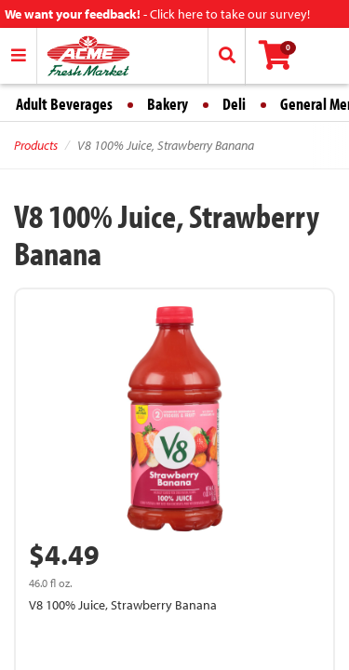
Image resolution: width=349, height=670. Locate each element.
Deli (234, 103)
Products (36, 145)
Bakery (167, 103)
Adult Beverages (64, 103)
